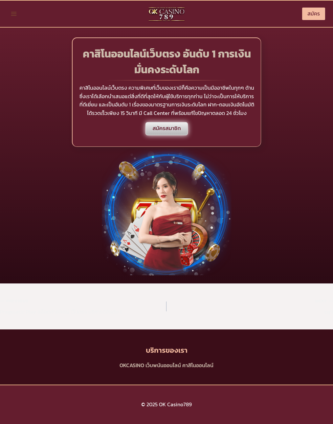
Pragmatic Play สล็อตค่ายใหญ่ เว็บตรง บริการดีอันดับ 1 (80, 306)
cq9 (252, 306)
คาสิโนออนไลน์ (197, 365)
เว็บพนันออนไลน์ (163, 365)
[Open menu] (14, 14)
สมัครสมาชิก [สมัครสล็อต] (166, 128)
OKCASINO (132, 365)
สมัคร (313, 13)
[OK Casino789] (166, 14)
